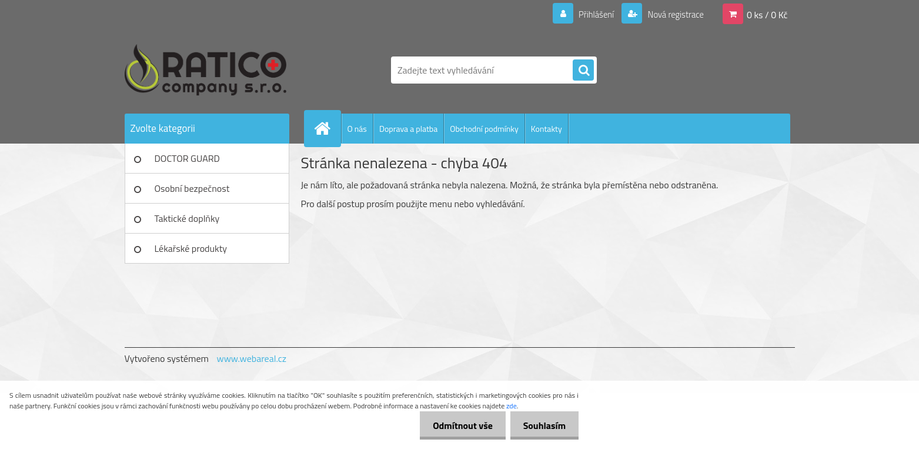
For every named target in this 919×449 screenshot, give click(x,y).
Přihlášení (589, 14)
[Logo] (205, 70)
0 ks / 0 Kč (767, 14)
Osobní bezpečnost (192, 188)
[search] (583, 70)
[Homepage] (327, 128)
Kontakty (546, 128)
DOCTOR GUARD (187, 158)
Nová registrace (672, 14)
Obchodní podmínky (484, 128)
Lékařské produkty (191, 248)
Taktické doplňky (187, 218)
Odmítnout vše (457, 425)
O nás (357, 128)
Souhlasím (542, 425)
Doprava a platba (408, 128)
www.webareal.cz (251, 358)
